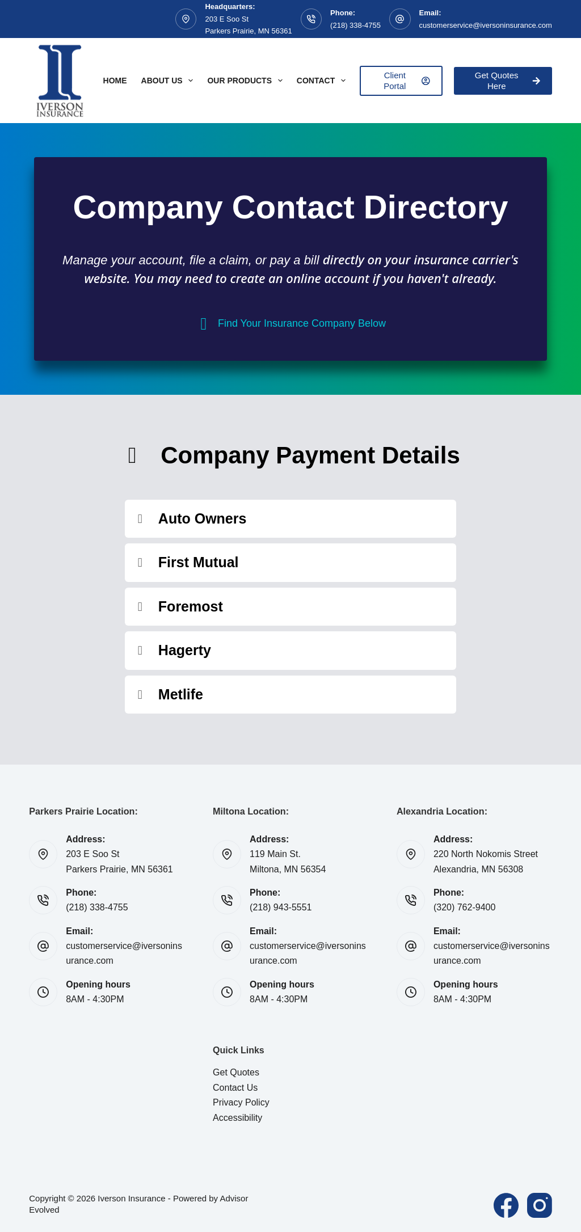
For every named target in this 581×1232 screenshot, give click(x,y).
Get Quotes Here (508, 80)
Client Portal (407, 80)
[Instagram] (539, 1205)
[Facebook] (506, 1205)
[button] (290, 519)
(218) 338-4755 (355, 25)
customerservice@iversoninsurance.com (485, 25)
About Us (169, 80)
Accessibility (237, 1118)
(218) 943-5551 (280, 907)
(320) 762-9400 (464, 907)
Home (115, 80)
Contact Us (235, 1087)
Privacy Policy (241, 1102)
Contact (323, 80)
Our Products (247, 80)
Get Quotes (236, 1072)
